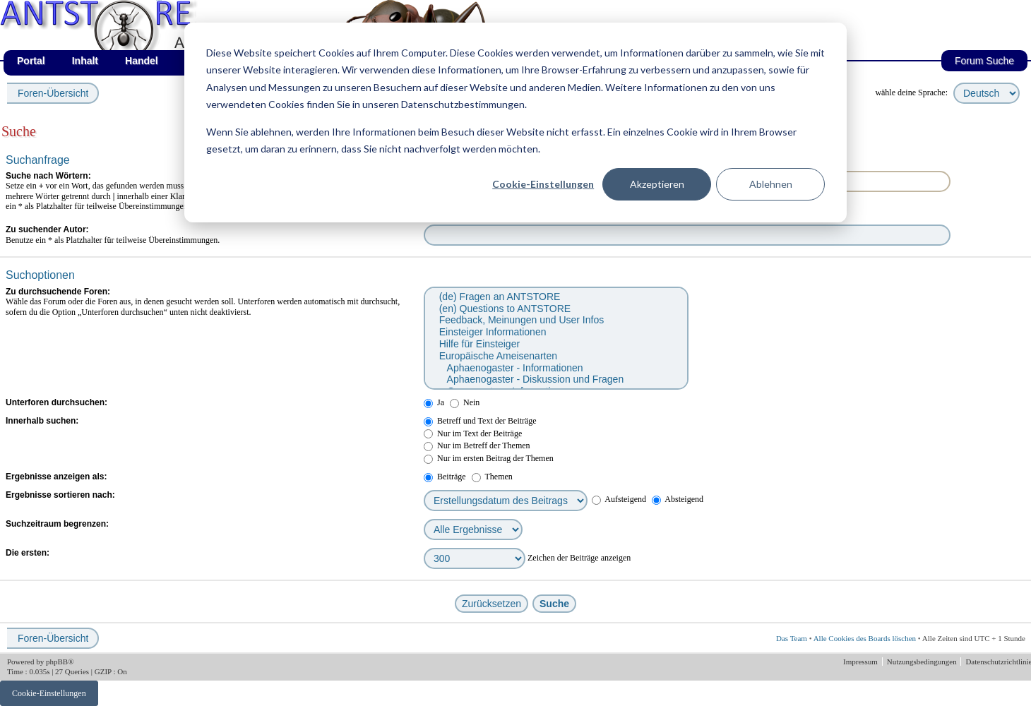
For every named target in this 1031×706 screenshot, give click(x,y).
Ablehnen (770, 184)
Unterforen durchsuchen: (56, 402)
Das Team (791, 638)
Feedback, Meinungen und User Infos (555, 320)
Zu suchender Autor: (47, 229)
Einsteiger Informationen (555, 332)
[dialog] (515, 122)
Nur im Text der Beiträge (473, 433)
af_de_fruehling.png (159, 0)
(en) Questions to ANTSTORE (555, 309)
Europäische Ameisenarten (555, 356)
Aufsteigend (619, 499)
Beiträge (445, 476)
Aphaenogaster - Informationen (555, 368)
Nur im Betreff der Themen (477, 445)
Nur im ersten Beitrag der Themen (489, 458)
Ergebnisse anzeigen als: (56, 476)
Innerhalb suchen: (42, 421)
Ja (434, 402)
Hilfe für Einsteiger (555, 344)
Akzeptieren (657, 184)
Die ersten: (27, 553)
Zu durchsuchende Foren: (58, 292)
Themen (492, 476)
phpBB (57, 661)
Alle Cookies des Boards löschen (865, 638)
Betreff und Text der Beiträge (480, 421)
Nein (464, 402)
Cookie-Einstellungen (543, 184)
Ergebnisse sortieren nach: (60, 495)
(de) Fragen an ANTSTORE (555, 297)
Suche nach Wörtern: (48, 176)
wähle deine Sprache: (911, 92)
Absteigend (677, 499)
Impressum (861, 661)
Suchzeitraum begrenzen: (57, 524)
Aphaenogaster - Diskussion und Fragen (555, 379)
